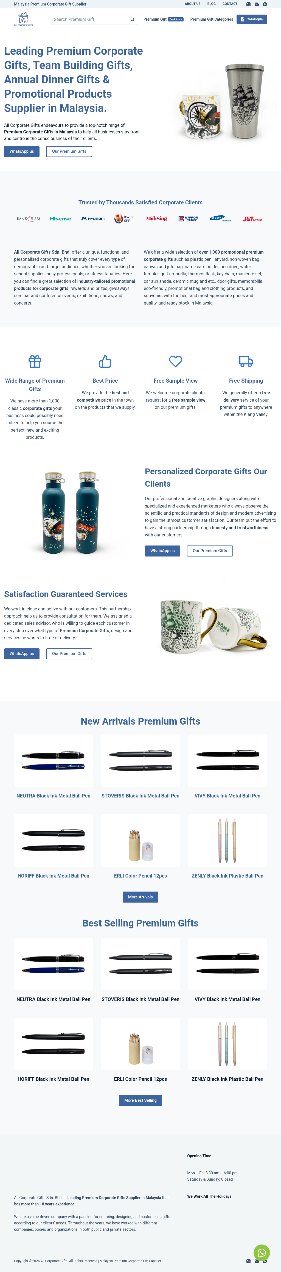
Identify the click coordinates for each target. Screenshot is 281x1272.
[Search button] (132, 19)
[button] (262, 1252)
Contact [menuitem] (230, 4)
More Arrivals (140, 897)
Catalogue (252, 19)
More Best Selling (140, 1100)
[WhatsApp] (265, 4)
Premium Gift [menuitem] (164, 19)
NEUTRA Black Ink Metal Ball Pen (53, 796)
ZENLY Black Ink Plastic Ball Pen (227, 876)
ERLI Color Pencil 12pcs (140, 876)
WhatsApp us (22, 151)
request (153, 400)
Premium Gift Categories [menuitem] (211, 19)
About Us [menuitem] (192, 4)
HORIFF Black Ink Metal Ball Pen (53, 876)
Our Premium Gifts (69, 151)
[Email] (257, 4)
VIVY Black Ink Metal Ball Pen (227, 796)
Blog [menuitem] (211, 4)
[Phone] (248, 4)
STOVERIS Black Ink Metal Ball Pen (140, 796)
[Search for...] (88, 19)
